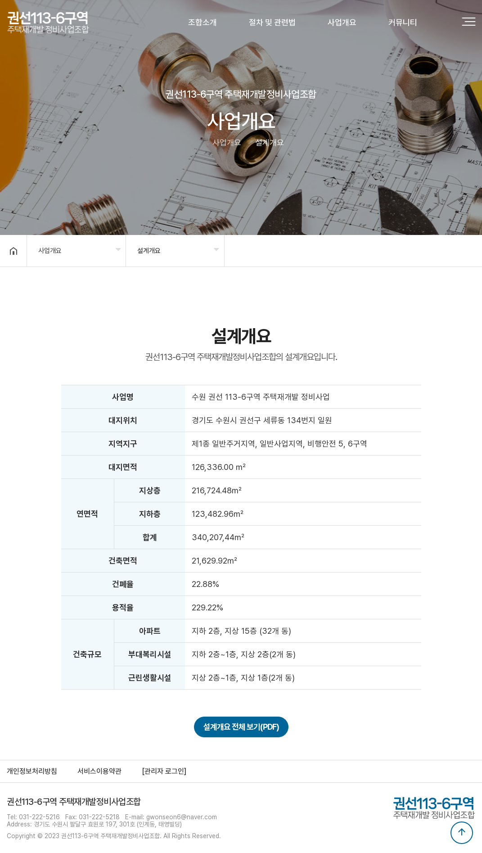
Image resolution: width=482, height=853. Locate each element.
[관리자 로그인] (164, 771)
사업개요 (342, 22)
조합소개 (202, 22)
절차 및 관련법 (272, 22)
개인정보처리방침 (32, 771)
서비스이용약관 (99, 771)
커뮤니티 (402, 22)
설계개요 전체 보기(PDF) (241, 726)
